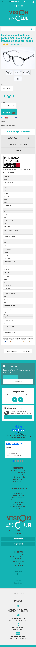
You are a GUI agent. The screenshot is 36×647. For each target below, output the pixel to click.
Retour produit (18, 559)
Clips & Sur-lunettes (18, 479)
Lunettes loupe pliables (18, 477)
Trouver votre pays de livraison (18, 417)
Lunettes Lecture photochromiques (18, 475)
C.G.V (18, 509)
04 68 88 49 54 (16, 2)
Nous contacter (18, 565)
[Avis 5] (22, 461)
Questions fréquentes (18, 500)
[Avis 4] (20, 461)
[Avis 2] (16, 461)
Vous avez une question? (18, 144)
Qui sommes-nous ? (18, 491)
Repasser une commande (18, 556)
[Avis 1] (13, 461)
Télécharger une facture (18, 561)
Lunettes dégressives (18, 470)
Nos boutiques (18, 493)
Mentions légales (18, 504)
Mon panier (18, 6)
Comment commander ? (18, 502)
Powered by (18, 582)
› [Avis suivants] (33, 449)
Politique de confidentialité (18, 507)
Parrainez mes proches (18, 563)
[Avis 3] (18, 461)
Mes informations (18, 554)
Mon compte (28, 2)
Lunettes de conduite (18, 482)
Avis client (18, 151)
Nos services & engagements (18, 138)
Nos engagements (18, 498)
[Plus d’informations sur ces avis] (30, 436)
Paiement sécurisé (18, 495)
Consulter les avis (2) (16, 44)
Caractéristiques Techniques (18, 132)
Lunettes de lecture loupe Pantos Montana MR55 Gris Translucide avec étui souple (17, 38)
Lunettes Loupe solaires (18, 472)
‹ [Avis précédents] (1, 449)
